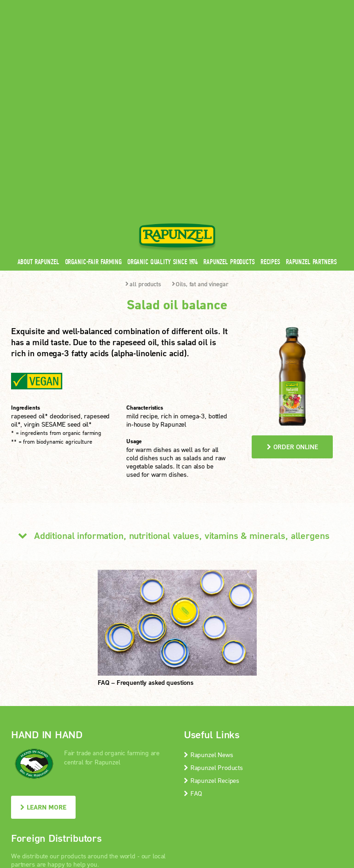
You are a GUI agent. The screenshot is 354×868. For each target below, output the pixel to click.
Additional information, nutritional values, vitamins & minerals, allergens (170, 387)
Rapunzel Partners (311, 114)
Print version (295, 794)
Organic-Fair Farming (93, 114)
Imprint (142, 794)
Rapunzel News (208, 607)
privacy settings (244, 794)
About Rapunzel (38, 114)
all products (142, 136)
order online (292, 299)
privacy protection (186, 794)
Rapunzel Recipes (211, 633)
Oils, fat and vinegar (200, 136)
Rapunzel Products (229, 114)
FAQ (193, 646)
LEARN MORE (43, 660)
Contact (265, 6)
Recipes (270, 114)
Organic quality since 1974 (162, 114)
